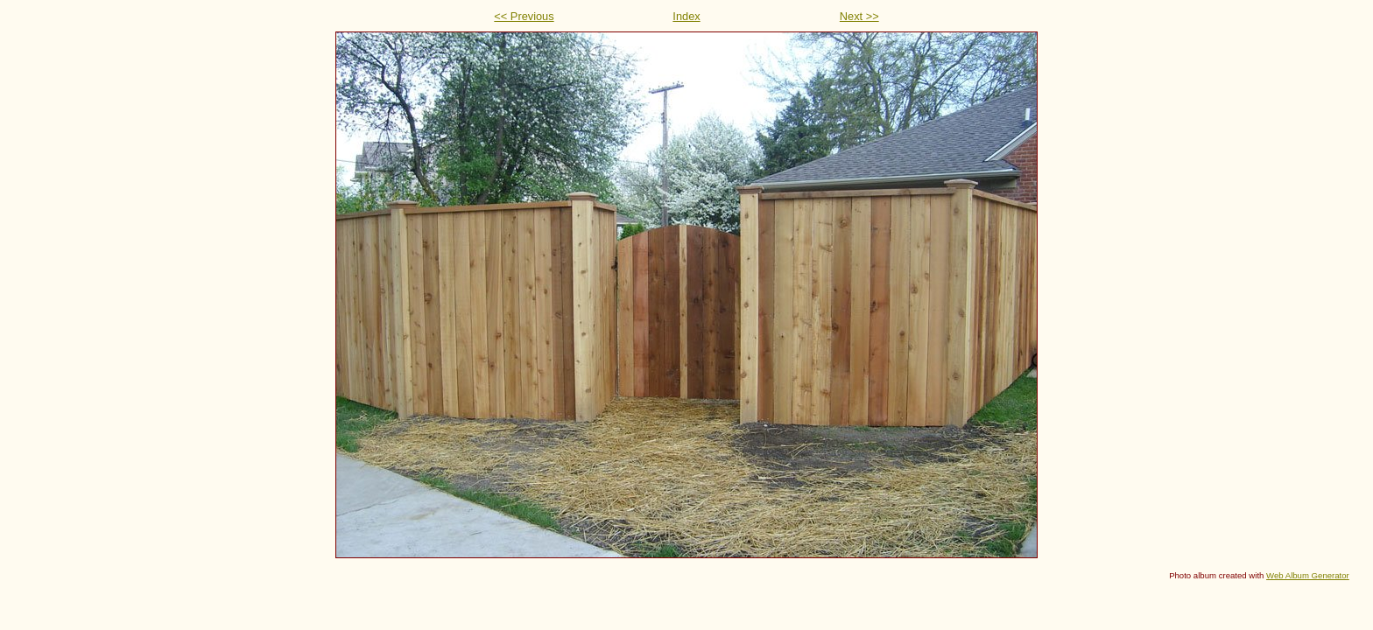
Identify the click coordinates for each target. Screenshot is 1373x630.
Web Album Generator (1307, 575)
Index (686, 16)
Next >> (859, 16)
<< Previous (523, 16)
